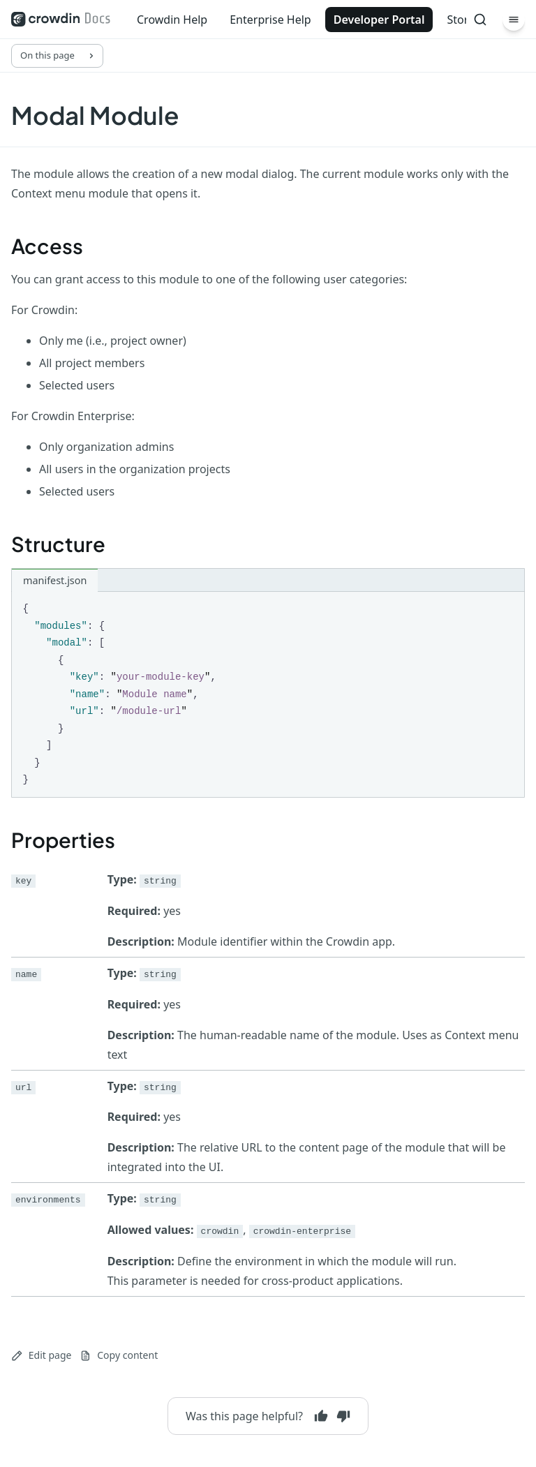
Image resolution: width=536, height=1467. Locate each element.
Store (461, 19)
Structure (58, 543)
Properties (63, 839)
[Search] (480, 19)
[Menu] (513, 19)
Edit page (41, 1355)
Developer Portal (379, 19)
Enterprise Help (270, 19)
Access (47, 245)
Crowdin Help (172, 19)
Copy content (119, 1355)
